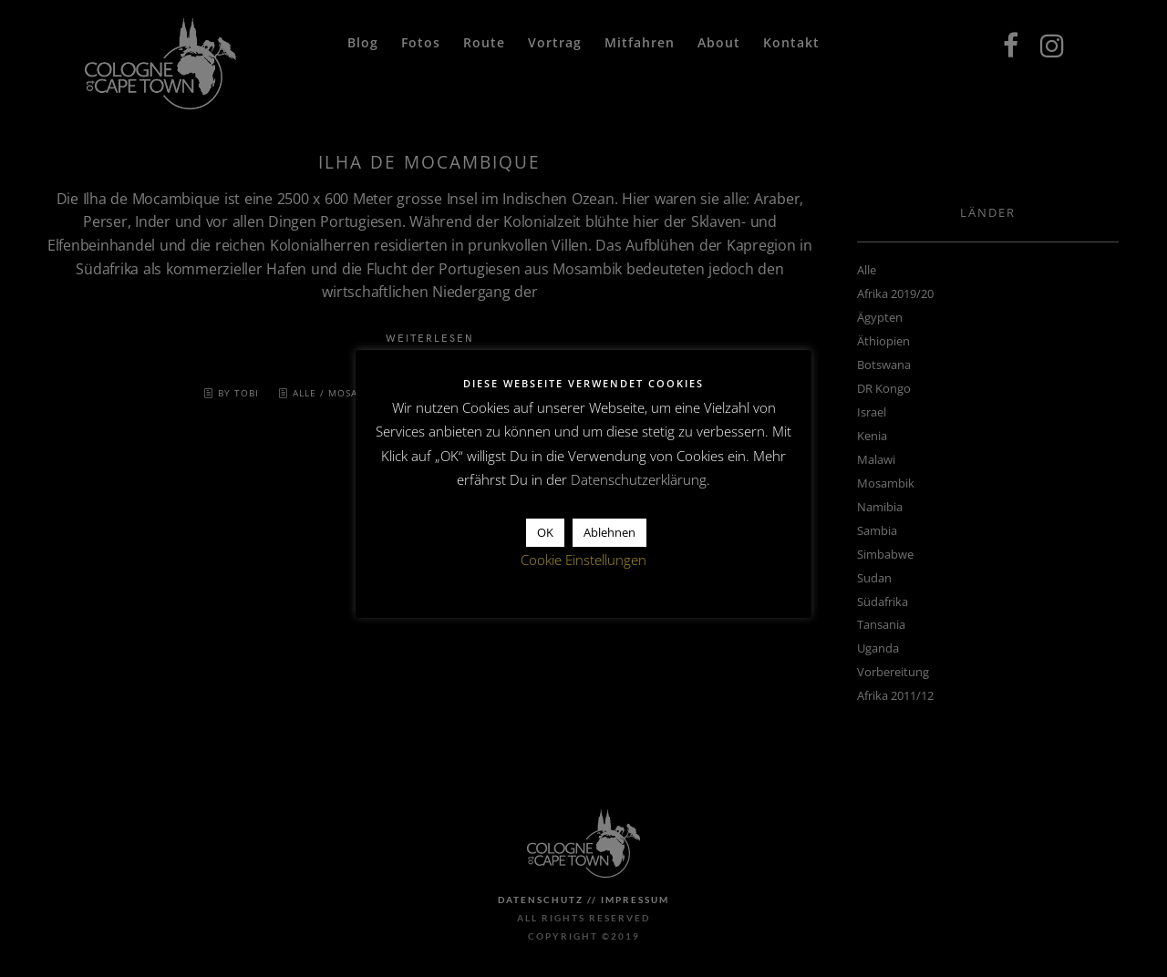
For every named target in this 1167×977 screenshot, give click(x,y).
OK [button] (545, 532)
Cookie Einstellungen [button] (583, 559)
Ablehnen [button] (609, 532)
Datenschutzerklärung (639, 479)
